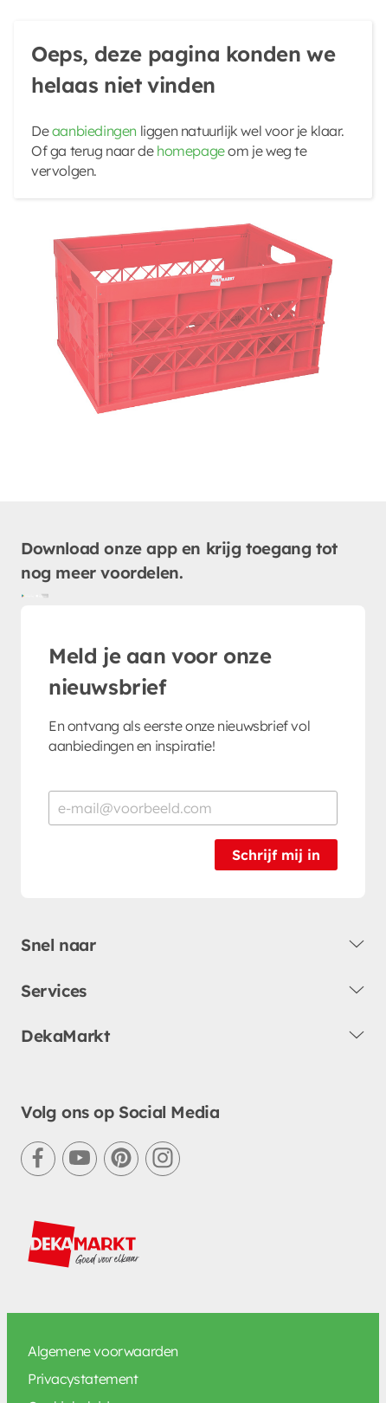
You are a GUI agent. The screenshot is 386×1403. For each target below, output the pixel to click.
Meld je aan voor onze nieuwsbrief (160, 671)
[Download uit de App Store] (41, 595)
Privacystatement (83, 1378)
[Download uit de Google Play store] (28, 595)
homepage (191, 150)
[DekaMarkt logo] (84, 1244)
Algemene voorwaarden (103, 1351)
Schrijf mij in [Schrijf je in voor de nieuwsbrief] (276, 854)
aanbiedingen (94, 130)
